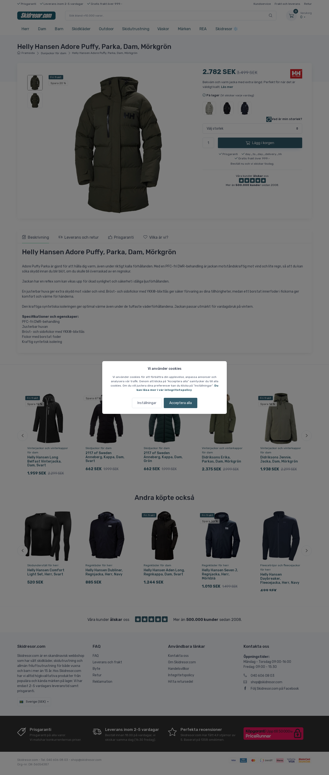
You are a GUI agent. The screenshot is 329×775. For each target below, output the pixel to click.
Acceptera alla (180, 403)
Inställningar (146, 403)
